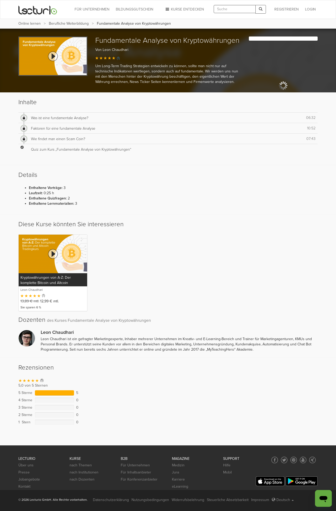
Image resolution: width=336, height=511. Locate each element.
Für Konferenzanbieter (139, 479)
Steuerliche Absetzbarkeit (228, 500)
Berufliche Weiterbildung (69, 23)
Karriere (178, 479)
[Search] (260, 9)
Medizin (178, 465)
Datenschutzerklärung (111, 500)
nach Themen (81, 465)
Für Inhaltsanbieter (136, 472)
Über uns (26, 465)
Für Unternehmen (135, 465)
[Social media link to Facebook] (274, 460)
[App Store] (270, 481)
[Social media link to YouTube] (303, 460)
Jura (175, 472)
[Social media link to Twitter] (284, 460)
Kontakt (24, 486)
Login (310, 9)
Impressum (260, 500)
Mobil (227, 472)
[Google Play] (302, 481)
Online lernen (29, 23)
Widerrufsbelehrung (188, 500)
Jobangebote (29, 479)
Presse (24, 472)
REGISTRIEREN (286, 9)
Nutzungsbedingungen (150, 500)
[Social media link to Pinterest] (293, 460)
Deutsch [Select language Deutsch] (283, 500)
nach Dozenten (82, 479)
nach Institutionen (84, 472)
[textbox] (235, 9)
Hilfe (226, 465)
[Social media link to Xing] (312, 460)
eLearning (180, 486)
